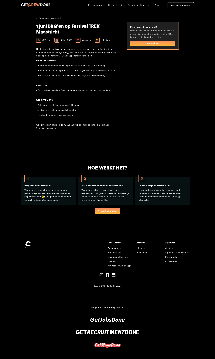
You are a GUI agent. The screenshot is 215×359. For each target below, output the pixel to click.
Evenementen (95, 5)
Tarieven (159, 5)
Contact (169, 248)
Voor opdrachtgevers (138, 5)
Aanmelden (153, 43)
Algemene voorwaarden (176, 252)
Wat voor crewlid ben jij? (119, 265)
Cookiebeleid (171, 261)
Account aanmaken (180, 5)
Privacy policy (171, 257)
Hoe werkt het (115, 5)
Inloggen (140, 248)
